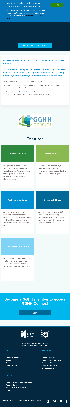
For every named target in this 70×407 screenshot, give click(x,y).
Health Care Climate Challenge (19, 382)
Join (35, 313)
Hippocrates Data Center (22, 92)
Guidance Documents (51, 363)
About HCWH (11, 365)
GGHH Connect (48, 357)
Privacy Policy (36, 400)
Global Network (12, 357)
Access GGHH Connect (35, 45)
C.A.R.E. (9, 390)
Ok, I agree (56, 3)
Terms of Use (30, 14)
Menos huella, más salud (16, 388)
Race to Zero (11, 385)
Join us (9, 363)
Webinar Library (48, 368)
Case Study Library (50, 365)
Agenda (9, 360)
